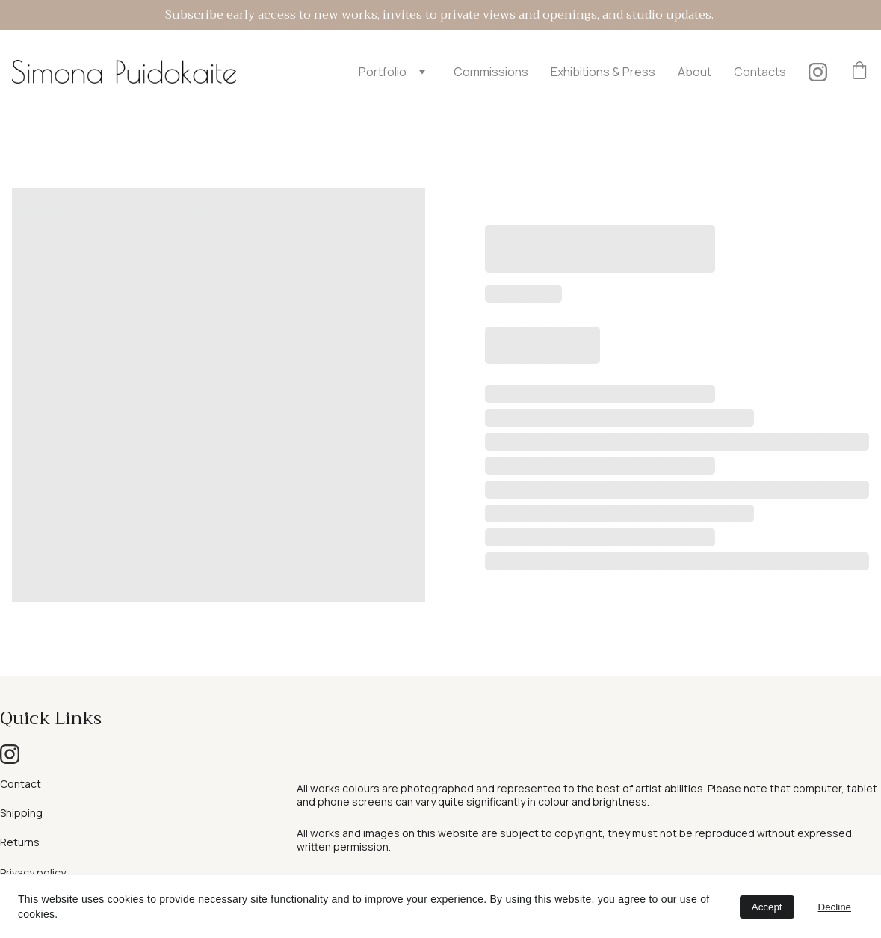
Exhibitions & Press (603, 72)
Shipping (21, 813)
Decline (834, 907)
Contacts (760, 72)
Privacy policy (33, 873)
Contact (20, 784)
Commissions (491, 72)
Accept (767, 907)
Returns (20, 842)
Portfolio (383, 72)
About (694, 72)
